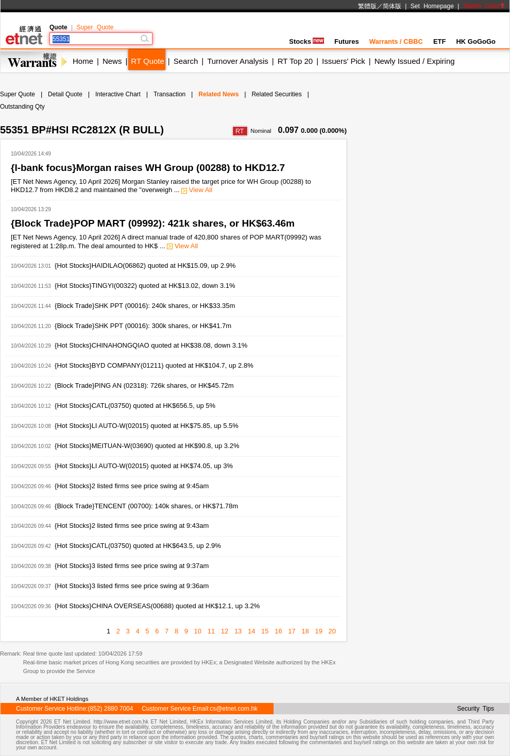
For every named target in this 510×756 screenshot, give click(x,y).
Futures (346, 41)
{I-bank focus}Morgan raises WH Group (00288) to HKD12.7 (148, 167)
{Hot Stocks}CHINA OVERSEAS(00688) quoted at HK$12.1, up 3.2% (157, 606)
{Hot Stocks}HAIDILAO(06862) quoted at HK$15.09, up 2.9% (145, 265)
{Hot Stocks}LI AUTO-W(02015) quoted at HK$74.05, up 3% (144, 466)
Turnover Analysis (237, 61)
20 (332, 631)
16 (278, 631)
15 (264, 631)
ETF (439, 41)
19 (318, 631)
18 (305, 631)
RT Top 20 (295, 61)
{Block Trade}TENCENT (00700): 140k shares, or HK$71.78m (146, 506)
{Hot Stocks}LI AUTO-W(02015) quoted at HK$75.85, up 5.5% (147, 425)
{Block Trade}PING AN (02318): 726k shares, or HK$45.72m (144, 385)
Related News (218, 94)
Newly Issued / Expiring (415, 61)
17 (291, 631)
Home (83, 61)
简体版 (392, 6)
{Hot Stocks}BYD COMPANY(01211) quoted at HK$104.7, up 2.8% (154, 365)
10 (197, 631)
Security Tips (475, 708)
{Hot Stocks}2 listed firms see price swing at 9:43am (132, 525)
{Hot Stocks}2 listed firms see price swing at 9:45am (132, 486)
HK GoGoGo (476, 41)
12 (224, 631)
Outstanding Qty (22, 106)
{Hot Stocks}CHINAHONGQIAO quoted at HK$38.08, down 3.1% (151, 345)
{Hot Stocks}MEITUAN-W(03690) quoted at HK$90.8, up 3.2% (147, 446)
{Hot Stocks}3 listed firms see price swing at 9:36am (132, 586)
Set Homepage (432, 6)
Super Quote (94, 27)
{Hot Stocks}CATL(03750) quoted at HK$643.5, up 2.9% (138, 545)
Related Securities (276, 94)
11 (211, 631)
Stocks (306, 41)
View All (196, 190)
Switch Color (484, 6)
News (112, 61)
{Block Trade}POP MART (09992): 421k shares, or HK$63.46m (153, 223)
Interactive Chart (118, 94)
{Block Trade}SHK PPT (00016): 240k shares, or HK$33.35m (145, 306)
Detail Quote (65, 94)
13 (238, 631)
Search (186, 61)
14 (251, 631)
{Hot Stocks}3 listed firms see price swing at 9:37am (132, 566)
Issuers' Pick (343, 61)
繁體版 (367, 6)
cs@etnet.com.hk (234, 708)
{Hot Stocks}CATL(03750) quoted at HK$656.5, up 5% (135, 405)
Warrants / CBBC (396, 41)
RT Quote (147, 61)
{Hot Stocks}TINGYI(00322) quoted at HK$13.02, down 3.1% (145, 285)
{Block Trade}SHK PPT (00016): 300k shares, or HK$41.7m (143, 326)
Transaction (169, 94)
